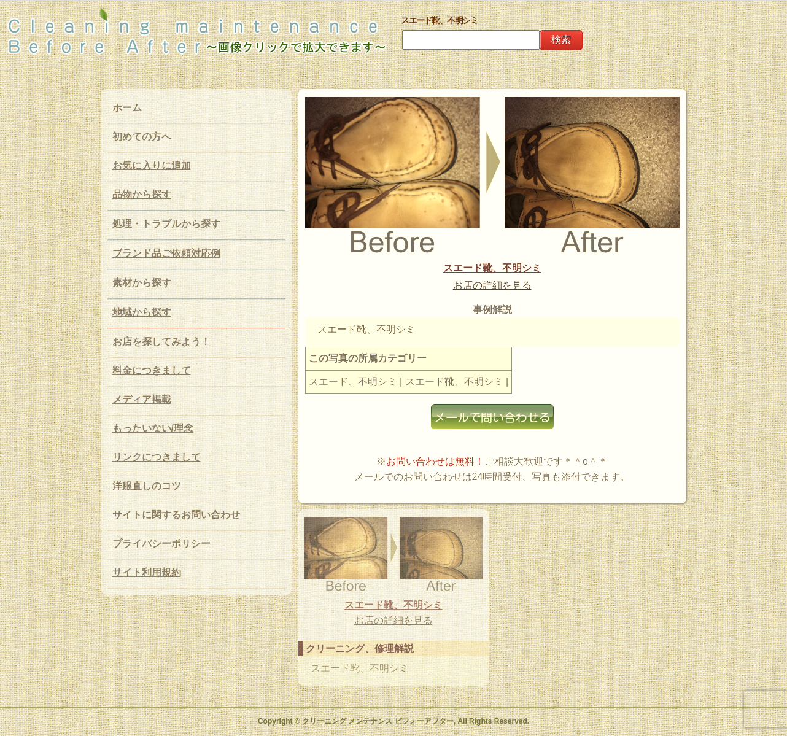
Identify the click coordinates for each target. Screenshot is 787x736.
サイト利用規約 (146, 572)
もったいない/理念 (152, 428)
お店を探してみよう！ (161, 341)
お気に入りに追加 (151, 165)
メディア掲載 (141, 399)
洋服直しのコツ (146, 486)
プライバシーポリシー (161, 543)
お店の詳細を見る (492, 285)
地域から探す (141, 312)
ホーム (127, 108)
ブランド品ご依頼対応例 (166, 253)
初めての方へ (141, 136)
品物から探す (141, 194)
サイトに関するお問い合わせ (176, 514)
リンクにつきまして (156, 457)
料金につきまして (151, 370)
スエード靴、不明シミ (492, 268)
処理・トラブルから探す (166, 224)
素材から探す (141, 282)
